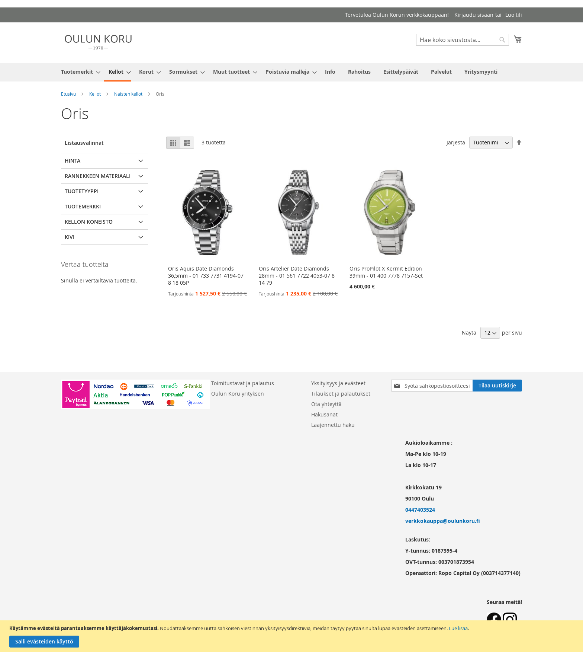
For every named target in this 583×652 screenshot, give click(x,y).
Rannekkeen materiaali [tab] (98, 175)
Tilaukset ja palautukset (340, 393)
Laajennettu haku (333, 424)
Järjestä (456, 142)
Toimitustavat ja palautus (242, 383)
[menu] (291, 72)
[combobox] (462, 40)
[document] (292, 636)
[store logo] (98, 42)
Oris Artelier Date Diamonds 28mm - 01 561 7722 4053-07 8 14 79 (297, 275)
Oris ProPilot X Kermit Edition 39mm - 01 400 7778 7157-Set (386, 272)
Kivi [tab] (69, 236)
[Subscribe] (497, 385)
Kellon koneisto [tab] (89, 221)
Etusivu (68, 94)
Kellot (95, 94)
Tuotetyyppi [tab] (82, 191)
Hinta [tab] (72, 160)
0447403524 (420, 509)
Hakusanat (324, 414)
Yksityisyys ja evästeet (338, 383)
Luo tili (513, 14)
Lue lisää (458, 628)
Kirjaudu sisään (473, 14)
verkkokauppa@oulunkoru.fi (442, 520)
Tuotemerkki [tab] (83, 206)
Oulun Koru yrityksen (237, 393)
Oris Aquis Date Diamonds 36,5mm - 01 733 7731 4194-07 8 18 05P (206, 275)
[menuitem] (78, 71)
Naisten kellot (128, 94)
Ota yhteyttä (326, 404)
